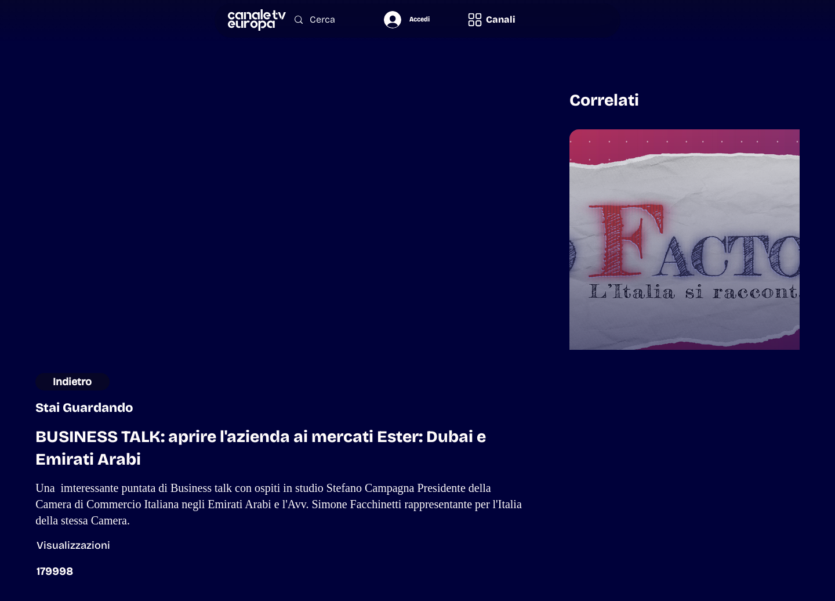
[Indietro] (72, 381)
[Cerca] (327, 20)
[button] (491, 19)
